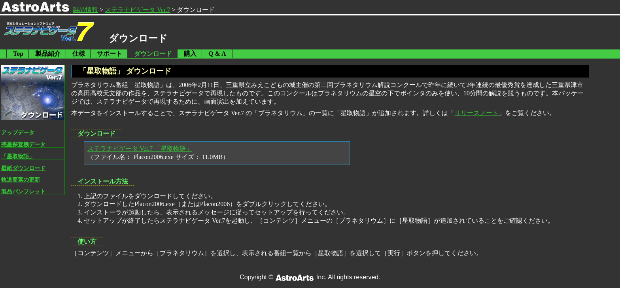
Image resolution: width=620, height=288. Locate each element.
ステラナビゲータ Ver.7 (137, 9)
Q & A (217, 53)
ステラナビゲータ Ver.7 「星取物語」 (139, 148)
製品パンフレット (23, 191)
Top (18, 53)
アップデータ (17, 132)
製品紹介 (47, 53)
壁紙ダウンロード (23, 168)
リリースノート (476, 113)
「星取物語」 (17, 156)
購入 (190, 53)
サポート (109, 53)
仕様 (78, 53)
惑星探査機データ (23, 144)
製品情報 (85, 9)
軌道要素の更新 (20, 179)
